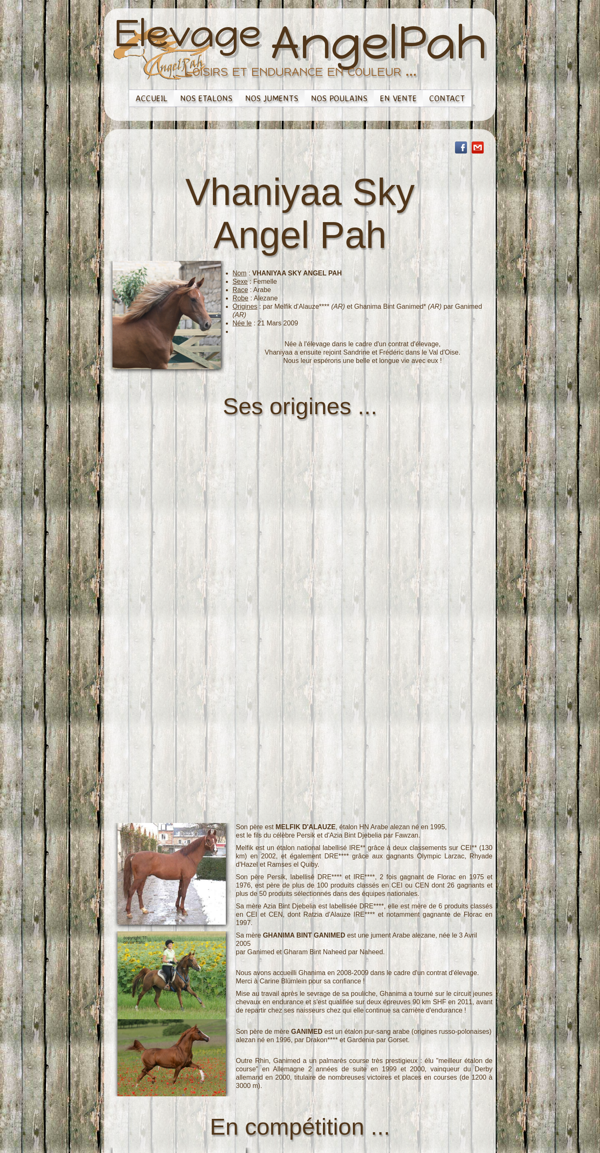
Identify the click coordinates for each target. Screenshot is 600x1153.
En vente (398, 98)
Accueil (151, 98)
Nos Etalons (206, 98)
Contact (447, 98)
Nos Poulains (339, 98)
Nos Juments (271, 98)
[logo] (300, 52)
